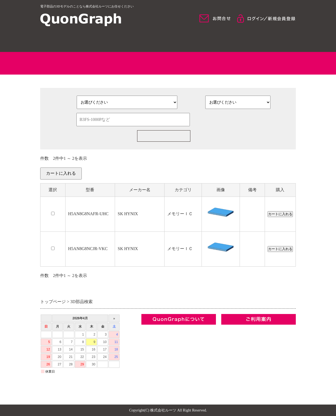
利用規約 (149, 347)
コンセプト (152, 338)
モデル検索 (200, 40)
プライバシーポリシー (162, 356)
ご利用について (265, 40)
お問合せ (149, 365)
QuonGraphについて (136, 40)
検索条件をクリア (232, 119)
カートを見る (283, 176)
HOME (71, 40)
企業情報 (149, 329)
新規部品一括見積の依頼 (240, 135)
